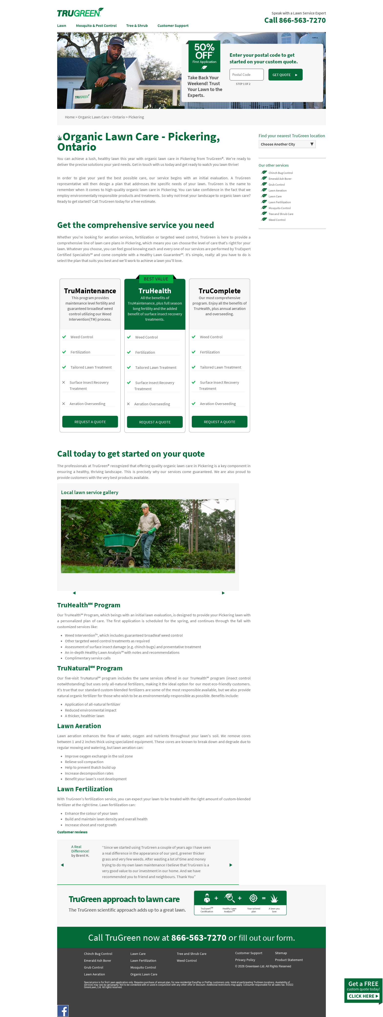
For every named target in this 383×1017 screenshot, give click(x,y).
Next (229, 536)
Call (295, 20)
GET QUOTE (285, 74)
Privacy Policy (245, 960)
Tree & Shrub (137, 25)
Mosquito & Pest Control (96, 25)
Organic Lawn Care (143, 974)
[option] (287, 144)
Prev (67, 536)
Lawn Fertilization (280, 202)
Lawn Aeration (278, 190)
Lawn (61, 25)
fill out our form (266, 937)
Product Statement (289, 960)
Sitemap (281, 953)
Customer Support (173, 25)
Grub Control (277, 184)
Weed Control (277, 220)
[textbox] (247, 74)
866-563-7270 (198, 937)
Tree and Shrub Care (281, 214)
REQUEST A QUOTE (90, 421)
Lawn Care (275, 196)
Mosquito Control (280, 208)
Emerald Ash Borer (280, 179)
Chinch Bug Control (281, 173)
